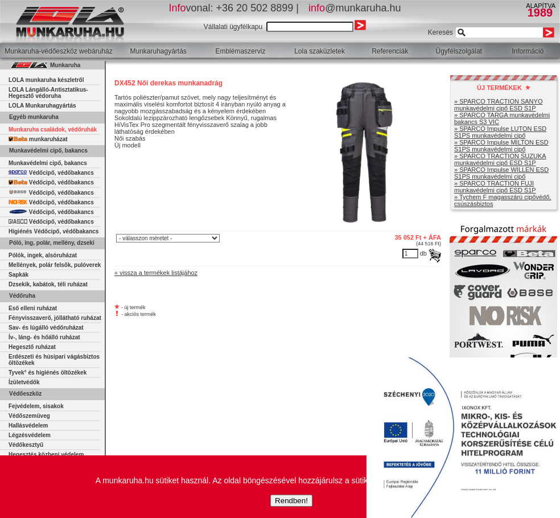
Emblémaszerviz (240, 51)
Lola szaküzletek (319, 51)
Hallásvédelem (28, 425)
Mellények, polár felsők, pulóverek (55, 265)
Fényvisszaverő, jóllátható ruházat (55, 318)
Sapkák (18, 275)
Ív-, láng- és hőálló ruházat (44, 337)
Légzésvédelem (30, 435)
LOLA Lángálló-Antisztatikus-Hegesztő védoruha (48, 93)
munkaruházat (38, 139)
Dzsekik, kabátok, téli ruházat (48, 284)
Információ (527, 51)
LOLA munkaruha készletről (46, 80)
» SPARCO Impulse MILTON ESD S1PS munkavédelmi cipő (501, 146)
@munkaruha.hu (354, 8)
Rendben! (291, 500)
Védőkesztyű (26, 445)
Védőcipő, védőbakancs (51, 173)
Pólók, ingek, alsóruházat (43, 255)
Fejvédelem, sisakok (36, 406)
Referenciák (390, 51)
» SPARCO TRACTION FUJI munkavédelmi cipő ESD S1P (495, 187)
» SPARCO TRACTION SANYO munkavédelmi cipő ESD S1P (498, 105)
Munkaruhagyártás (158, 51)
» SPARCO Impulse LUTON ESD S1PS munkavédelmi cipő (500, 132)
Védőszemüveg (29, 416)
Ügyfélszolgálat (459, 51)
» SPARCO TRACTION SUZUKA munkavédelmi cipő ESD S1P (500, 159)
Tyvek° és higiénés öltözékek (48, 372)
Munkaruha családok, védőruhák (53, 129)
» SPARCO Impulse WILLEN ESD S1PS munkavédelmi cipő (501, 173)
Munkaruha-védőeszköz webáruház (58, 51)
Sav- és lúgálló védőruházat (46, 327)
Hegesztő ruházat (32, 347)
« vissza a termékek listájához (155, 272)
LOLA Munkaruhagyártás (42, 105)
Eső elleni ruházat (33, 308)
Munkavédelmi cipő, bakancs (48, 163)
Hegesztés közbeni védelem (46, 454)
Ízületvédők (24, 382)
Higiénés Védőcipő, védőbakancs (53, 231)
